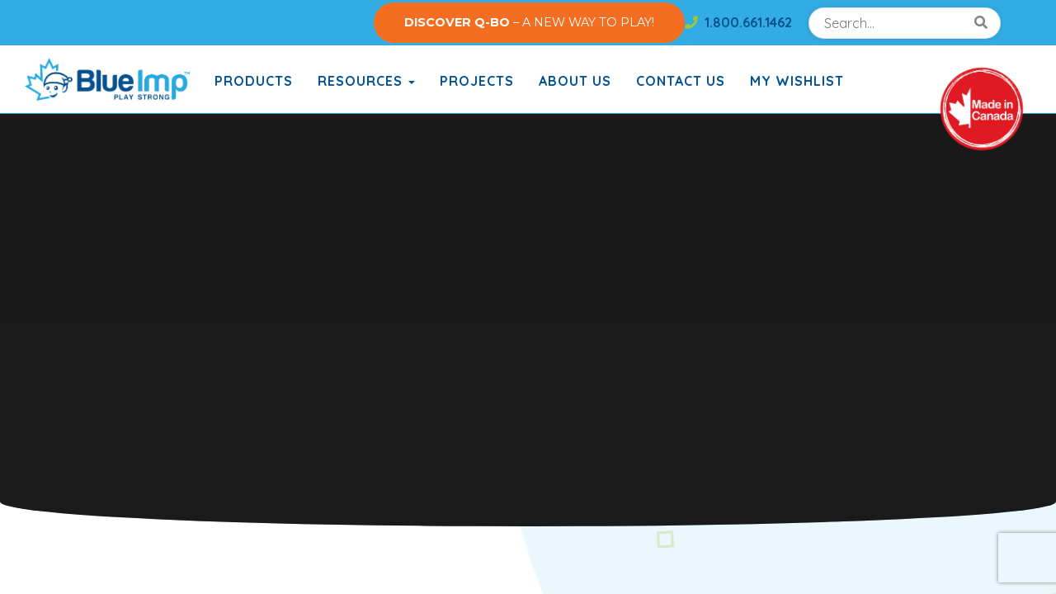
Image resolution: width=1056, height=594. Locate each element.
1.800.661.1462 (738, 22)
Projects (477, 81)
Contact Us (680, 81)
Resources (366, 81)
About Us (575, 81)
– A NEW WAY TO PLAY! (529, 22)
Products (253, 81)
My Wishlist (797, 81)
